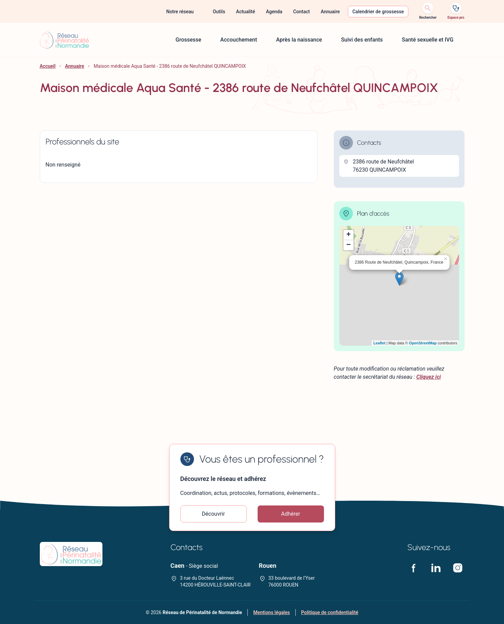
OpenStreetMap (423, 343)
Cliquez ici (428, 377)
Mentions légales (271, 612)
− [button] (348, 245)
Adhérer (290, 514)
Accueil (48, 66)
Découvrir (213, 514)
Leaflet (379, 343)
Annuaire (74, 66)
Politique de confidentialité (329, 612)
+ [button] (348, 235)
